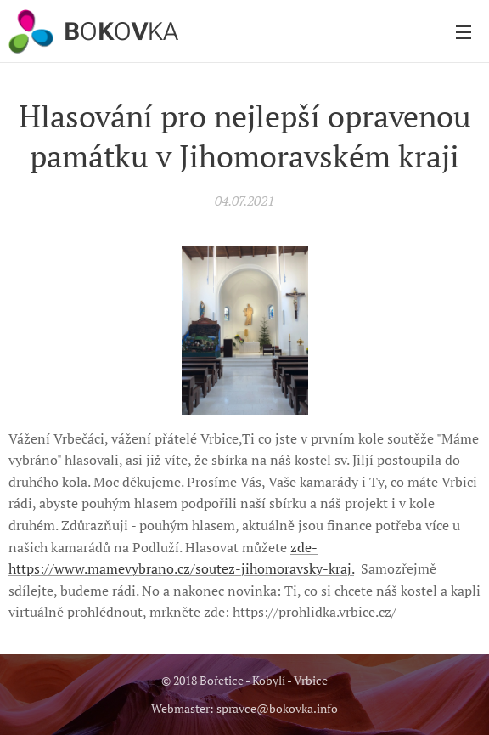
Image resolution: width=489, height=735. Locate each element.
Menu (463, 32)
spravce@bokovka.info (277, 708)
